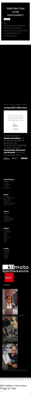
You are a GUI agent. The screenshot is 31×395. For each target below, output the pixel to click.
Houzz (18, 106)
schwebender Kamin (9, 198)
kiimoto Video (7, 188)
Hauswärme (7, 213)
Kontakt (6, 248)
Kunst (5, 238)
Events (5, 233)
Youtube (13, 106)
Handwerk (7, 236)
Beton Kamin (7, 199)
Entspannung (7, 231)
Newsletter (6, 104)
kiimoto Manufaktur (5, 380)
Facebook (12, 104)
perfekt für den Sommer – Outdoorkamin (11, 378)
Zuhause (6, 186)
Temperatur (7, 216)
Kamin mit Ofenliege (9, 203)
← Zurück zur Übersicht (7, 1)
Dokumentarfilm (8, 181)
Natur (5, 240)
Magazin (6, 228)
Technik (7, 19)
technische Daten (8, 220)
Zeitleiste (6, 183)
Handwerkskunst (9, 179)
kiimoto (6, 194)
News (5, 241)
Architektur (7, 230)
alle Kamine (7, 196)
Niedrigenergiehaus (9, 218)
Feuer (5, 235)
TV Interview (7, 221)
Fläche (5, 215)
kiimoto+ (6, 211)
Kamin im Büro (8, 204)
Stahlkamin (7, 201)
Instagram (18, 104)
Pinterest (24, 104)
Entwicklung (7, 184)
